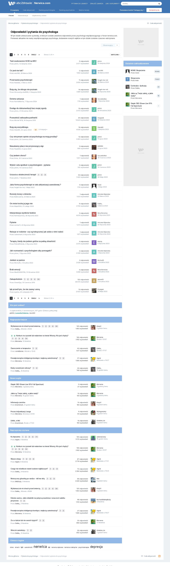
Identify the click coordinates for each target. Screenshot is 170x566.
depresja (96, 534)
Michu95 (17, 262)
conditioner (19, 348)
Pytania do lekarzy (79, 3)
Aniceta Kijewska (104, 193)
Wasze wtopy (16, 452)
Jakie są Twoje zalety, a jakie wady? (24, 388)
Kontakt (109, 554)
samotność (28, 535)
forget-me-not (103, 80)
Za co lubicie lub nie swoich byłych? (24, 509)
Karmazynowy (19, 215)
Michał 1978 (18, 120)
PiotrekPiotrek (19, 243)
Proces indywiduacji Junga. (21, 407)
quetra (16, 291)
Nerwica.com (42, 3)
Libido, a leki (15, 416)
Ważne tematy (84, 10)
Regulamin (62, 554)
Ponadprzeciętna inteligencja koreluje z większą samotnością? (34, 354)
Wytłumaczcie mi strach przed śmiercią (26, 325)
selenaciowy (101, 431)
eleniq (100, 241)
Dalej (34, 55)
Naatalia (17, 83)
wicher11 (17, 224)
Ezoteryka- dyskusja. (139, 86)
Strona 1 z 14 (49, 55)
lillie (98, 470)
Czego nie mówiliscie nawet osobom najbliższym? (29, 461)
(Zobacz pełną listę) (50, 309)
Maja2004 (18, 206)
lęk (49, 535)
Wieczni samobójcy (18, 518)
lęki (22, 535)
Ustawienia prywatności (95, 554)
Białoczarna (18, 196)
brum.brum (19, 400)
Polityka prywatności (76, 554)
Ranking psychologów (47, 10)
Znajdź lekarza (96, 3)
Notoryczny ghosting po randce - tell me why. (28, 470)
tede (137, 80)
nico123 (32, 312)
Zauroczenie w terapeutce (21, 345)
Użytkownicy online (39, 15)
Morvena (18, 339)
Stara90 (17, 130)
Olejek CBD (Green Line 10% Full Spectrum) (27, 379)
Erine (16, 158)
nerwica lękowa (57, 535)
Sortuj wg (115, 54)
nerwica (40, 534)
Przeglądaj (14, 11)
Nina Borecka (102, 212)
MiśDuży (18, 473)
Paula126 (17, 149)
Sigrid (99, 354)
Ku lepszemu (16, 432)
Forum (11, 15)
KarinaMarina (19, 101)
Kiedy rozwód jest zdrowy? (21, 363)
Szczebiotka (102, 99)
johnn (16, 64)
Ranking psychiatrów (67, 10)
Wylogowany (101, 406)
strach (17, 535)
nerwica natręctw (70, 535)
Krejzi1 (99, 324)
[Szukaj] (133, 4)
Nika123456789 (19, 272)
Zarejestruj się (154, 10)
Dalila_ (100, 203)
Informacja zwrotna (18, 398)
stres (12, 535)
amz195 (17, 73)
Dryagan (101, 288)
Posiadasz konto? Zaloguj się (132, 10)
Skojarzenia (135, 78)
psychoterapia (83, 535)
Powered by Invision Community (85, 562)
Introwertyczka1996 (21, 92)
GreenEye (17, 281)
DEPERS (100, 146)
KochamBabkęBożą (104, 490)
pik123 (12, 312)
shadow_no (101, 416)
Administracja (23, 15)
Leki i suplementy (113, 3)
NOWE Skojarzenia (138, 70)
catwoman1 (18, 234)
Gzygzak (101, 118)
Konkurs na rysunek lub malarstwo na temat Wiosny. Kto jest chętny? (42, 334)
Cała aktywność (29, 10)
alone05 (101, 278)
